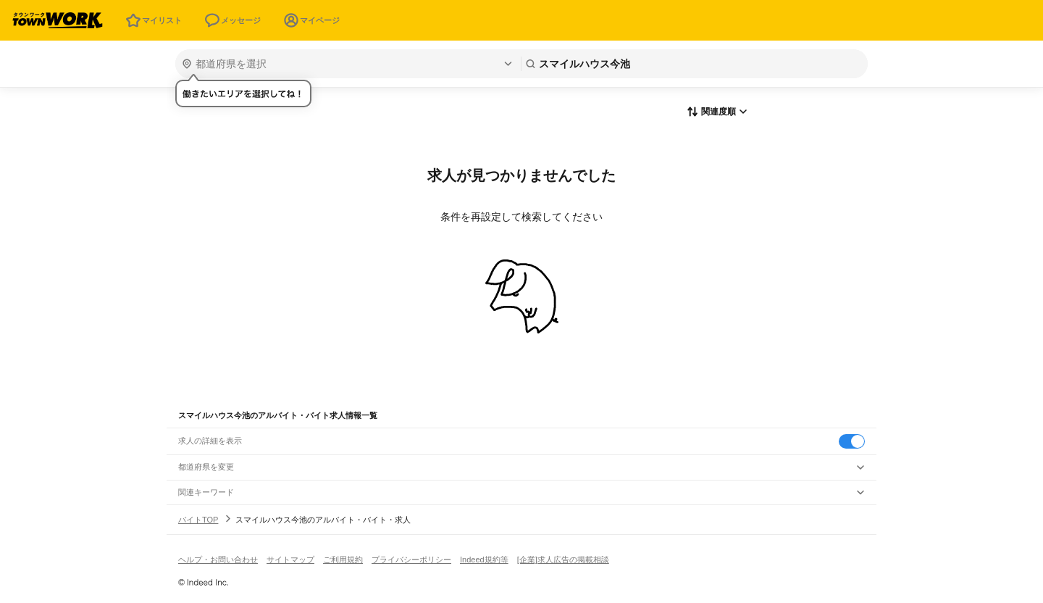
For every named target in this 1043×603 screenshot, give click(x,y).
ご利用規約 (343, 559)
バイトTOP (198, 519)
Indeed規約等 (484, 559)
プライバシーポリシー (411, 559)
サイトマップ (290, 559)
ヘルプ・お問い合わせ (218, 559)
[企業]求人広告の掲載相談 (563, 559)
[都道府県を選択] (346, 63)
